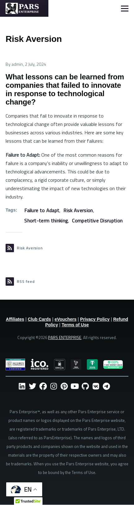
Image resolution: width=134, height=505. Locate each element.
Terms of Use (75, 324)
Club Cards (39, 319)
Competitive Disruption (97, 220)
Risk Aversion (78, 210)
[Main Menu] (124, 8)
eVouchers (66, 319)
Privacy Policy (94, 319)
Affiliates (15, 319)
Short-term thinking (46, 220)
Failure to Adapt (41, 210)
